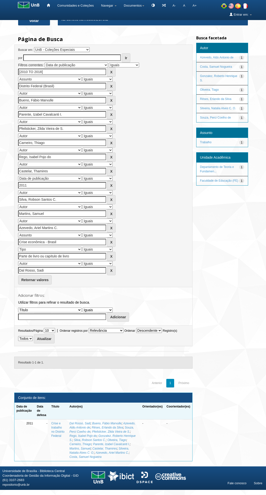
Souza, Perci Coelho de (215, 117)
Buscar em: (25, 50)
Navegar (109, 5)
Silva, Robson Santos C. (90, 440)
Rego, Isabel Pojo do (83, 436)
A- (174, 5)
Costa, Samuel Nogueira (86, 457)
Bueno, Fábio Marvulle (106, 423)
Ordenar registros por (74, 330)
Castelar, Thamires (104, 448)
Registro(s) (170, 330)
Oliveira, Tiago (116, 440)
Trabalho (206, 142)
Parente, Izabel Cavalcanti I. (111, 444)
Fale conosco (237, 483)
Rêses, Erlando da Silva (107, 427)
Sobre (258, 483)
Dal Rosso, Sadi (80, 423)
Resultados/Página (30, 330)
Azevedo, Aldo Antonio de (217, 57)
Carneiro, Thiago (80, 444)
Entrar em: (241, 14)
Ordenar (129, 330)
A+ (194, 5)
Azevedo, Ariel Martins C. (112, 452)
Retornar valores (34, 280)
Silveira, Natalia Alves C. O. (218, 108)
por (20, 58)
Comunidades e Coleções (75, 5)
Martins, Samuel (80, 448)
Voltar (34, 21)
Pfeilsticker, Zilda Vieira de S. (111, 431)
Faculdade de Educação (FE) (219, 180)
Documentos (134, 5)
